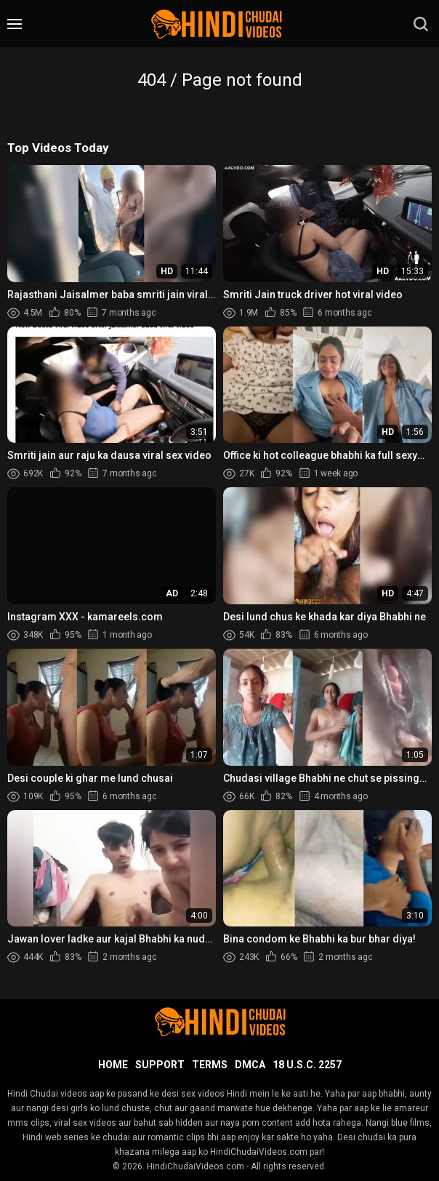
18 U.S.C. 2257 (307, 1064)
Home (113, 1064)
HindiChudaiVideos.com (195, 1166)
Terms (209, 1064)
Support (160, 1064)
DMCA (250, 1064)
